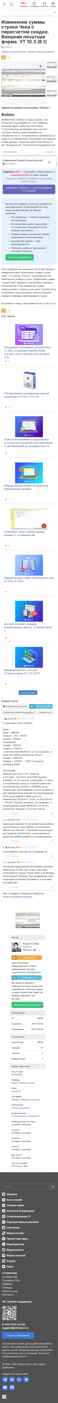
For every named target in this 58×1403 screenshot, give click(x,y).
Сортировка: (19, 712)
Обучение (13, 1227)
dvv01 (10, 718)
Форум (11, 1261)
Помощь (7, 1287)
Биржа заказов (16, 1255)
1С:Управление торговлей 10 (25, 1116)
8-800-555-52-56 (13, 1324)
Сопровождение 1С (19, 1216)
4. (4, 862)
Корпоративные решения (23, 1222)
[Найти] (53, 1186)
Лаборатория (15, 1205)
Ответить (15, 813)
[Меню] (4, 5)
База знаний (14, 1199)
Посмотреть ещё (28, 692)
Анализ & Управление (20, 1210)
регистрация (10, 896)
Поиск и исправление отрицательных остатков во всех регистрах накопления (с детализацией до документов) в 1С (28, 443)
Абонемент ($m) (20, 1166)
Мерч (10, 1266)
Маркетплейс (15, 1233)
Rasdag (11, 847)
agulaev (12, 819)
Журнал (12, 1194)
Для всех (16, 1091)
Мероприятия (15, 1244)
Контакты (8, 1294)
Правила (7, 1283)
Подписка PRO (11, 1280)
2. (4, 819)
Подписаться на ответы (15, 706)
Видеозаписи (15, 1249)
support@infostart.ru (15, 1327)
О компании (9, 1272)
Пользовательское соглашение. (20, 1353)
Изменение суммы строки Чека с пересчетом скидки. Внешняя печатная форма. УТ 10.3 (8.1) (25, 31)
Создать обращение (18, 1335)
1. (3, 718)
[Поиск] (11, 5)
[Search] (29, 1186)
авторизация (25, 896)
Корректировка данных (23, 1083)
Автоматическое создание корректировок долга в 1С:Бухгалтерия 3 (28, 627)
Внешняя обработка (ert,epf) (26, 1099)
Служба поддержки (18, 1301)
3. (4, 847)
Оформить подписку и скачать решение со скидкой (29, 189)
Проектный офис (17, 1238)
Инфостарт (50, 303)
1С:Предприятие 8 (21, 1108)
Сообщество (10, 1276)
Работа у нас (10, 1291)
